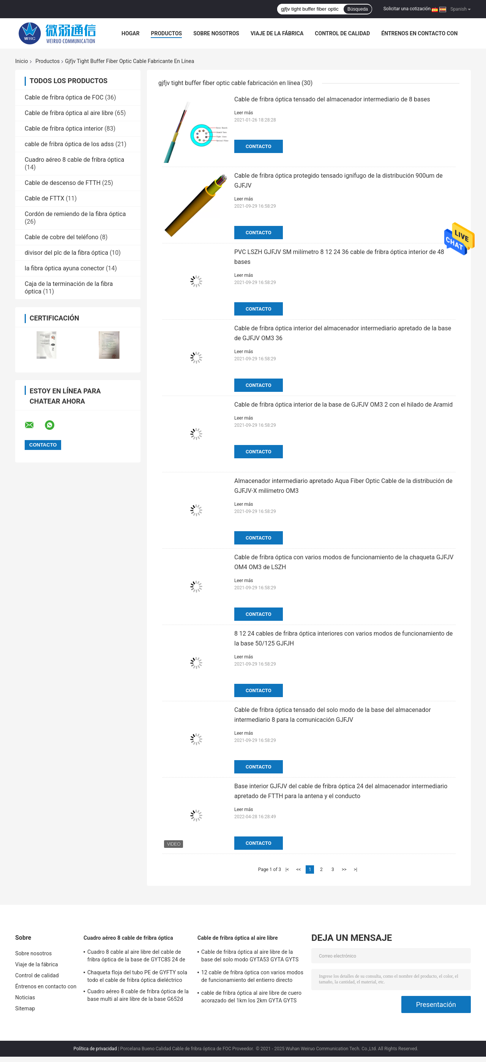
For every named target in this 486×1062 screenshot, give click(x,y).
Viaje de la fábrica (277, 33)
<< (298, 869)
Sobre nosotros (216, 33)
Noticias (25, 997)
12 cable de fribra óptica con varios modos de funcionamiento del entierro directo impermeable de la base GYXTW (252, 977)
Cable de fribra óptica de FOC (64, 97)
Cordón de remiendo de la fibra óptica (75, 214)
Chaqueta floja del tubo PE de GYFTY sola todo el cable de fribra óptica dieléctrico (137, 976)
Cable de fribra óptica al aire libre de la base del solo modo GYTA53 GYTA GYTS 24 (249, 957)
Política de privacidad (95, 1048)
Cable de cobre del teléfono (61, 237)
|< (287, 869)
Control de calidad (342, 33)
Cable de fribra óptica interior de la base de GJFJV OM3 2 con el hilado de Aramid (343, 404)
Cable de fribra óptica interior (64, 128)
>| (355, 869)
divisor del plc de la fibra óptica (66, 252)
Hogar (130, 33)
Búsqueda (357, 9)
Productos (166, 33)
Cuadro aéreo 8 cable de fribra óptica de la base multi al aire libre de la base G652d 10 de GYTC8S (138, 996)
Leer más (243, 112)
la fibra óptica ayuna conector (64, 268)
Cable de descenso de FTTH (63, 182)
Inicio (21, 61)
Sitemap (25, 1008)
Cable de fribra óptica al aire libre (69, 113)
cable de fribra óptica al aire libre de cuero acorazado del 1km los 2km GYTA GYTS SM (251, 998)
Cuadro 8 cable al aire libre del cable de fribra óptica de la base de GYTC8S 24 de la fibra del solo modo (136, 957)
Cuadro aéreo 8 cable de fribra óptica (74, 159)
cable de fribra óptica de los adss (69, 144)
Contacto (258, 146)
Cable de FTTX (44, 198)
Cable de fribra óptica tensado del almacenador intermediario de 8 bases (332, 99)
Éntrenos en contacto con (419, 33)
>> (344, 869)
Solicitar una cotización (407, 8)
